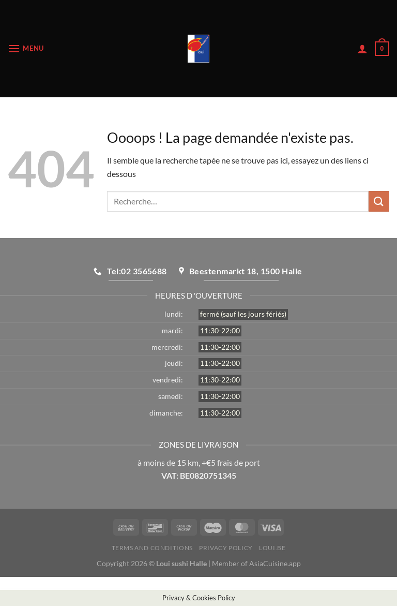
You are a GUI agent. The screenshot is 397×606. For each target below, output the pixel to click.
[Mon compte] (362, 48)
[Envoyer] (379, 201)
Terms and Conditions (152, 548)
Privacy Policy (226, 548)
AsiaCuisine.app (275, 563)
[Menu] (26, 48)
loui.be (272, 548)
